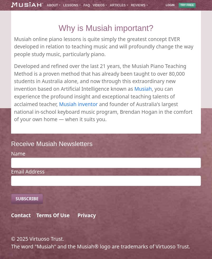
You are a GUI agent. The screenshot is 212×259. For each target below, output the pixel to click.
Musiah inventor (78, 104)
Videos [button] (99, 5)
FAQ (86, 5)
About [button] (52, 5)
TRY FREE (187, 5)
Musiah (143, 88)
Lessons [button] (70, 5)
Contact (21, 215)
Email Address (28, 171)
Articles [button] (118, 5)
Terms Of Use (53, 215)
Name (18, 153)
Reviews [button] (138, 5)
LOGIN (170, 5)
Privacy (87, 215)
